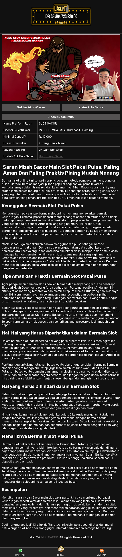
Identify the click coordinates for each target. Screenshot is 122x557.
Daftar (61, 552)
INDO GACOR (49, 537)
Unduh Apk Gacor (51, 156)
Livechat (101, 552)
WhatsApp (20, 552)
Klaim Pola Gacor (91, 107)
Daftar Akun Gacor (31, 107)
